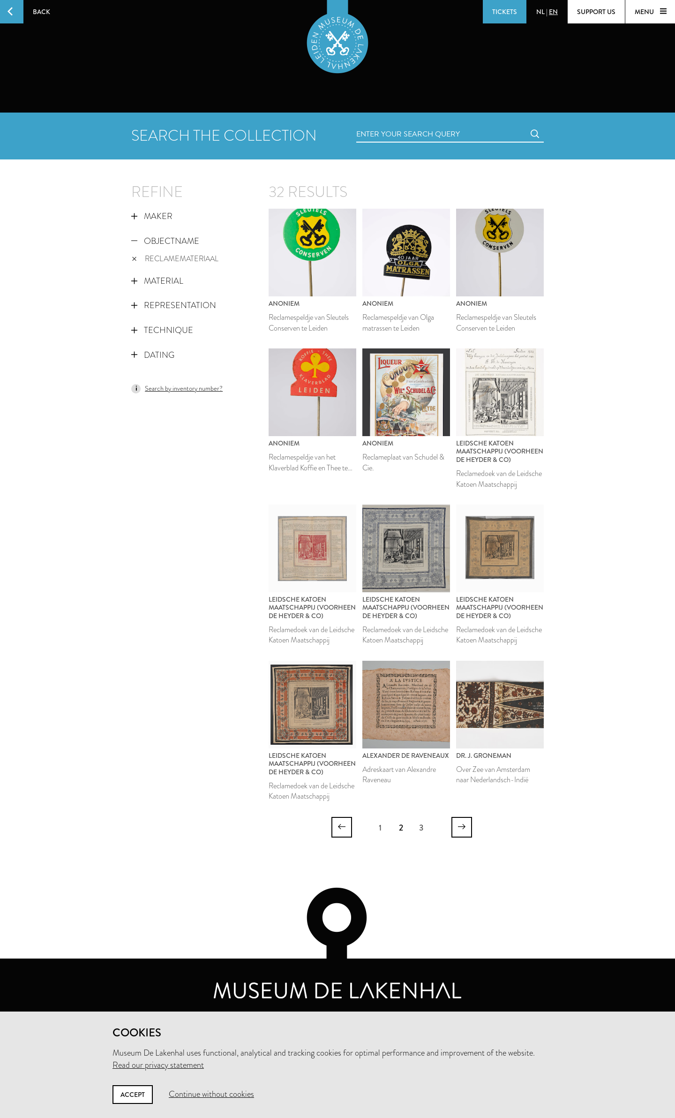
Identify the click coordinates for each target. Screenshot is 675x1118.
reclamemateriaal (175, 258)
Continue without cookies (211, 1094)
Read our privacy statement (158, 1065)
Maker (151, 216)
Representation (173, 305)
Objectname (165, 241)
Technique (162, 330)
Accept (132, 1094)
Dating (152, 355)
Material (157, 281)
